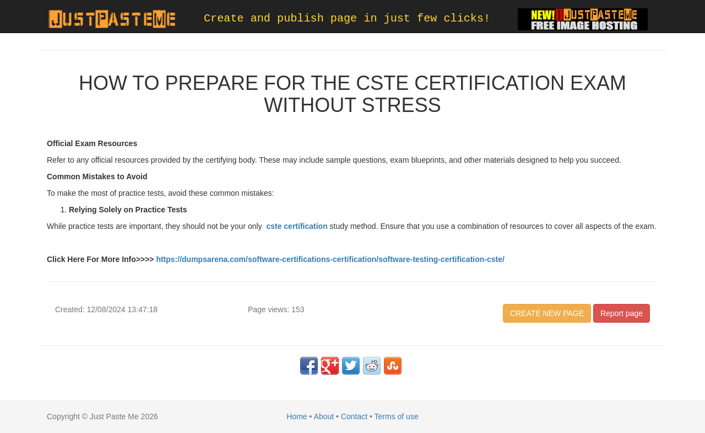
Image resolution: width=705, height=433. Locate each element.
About (324, 416)
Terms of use (397, 416)
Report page (621, 313)
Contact (354, 416)
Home (296, 416)
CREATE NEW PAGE (547, 313)
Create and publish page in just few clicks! (347, 18)
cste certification (296, 226)
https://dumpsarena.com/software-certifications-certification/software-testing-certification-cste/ (330, 259)
